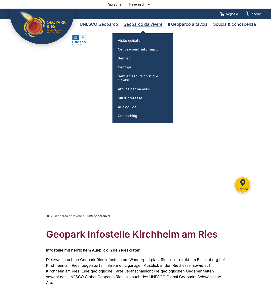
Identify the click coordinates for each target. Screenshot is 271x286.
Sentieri (124, 58)
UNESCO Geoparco (99, 24)
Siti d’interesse (130, 98)
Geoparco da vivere (143, 24)
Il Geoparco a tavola (188, 24)
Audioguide (127, 107)
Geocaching (127, 116)
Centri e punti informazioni (139, 49)
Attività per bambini (134, 89)
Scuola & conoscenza (234, 24)
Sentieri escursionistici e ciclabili (138, 78)
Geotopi (124, 67)
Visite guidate (129, 40)
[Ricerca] (252, 14)
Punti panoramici (97, 216)
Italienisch (139, 4)
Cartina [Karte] (242, 184)
